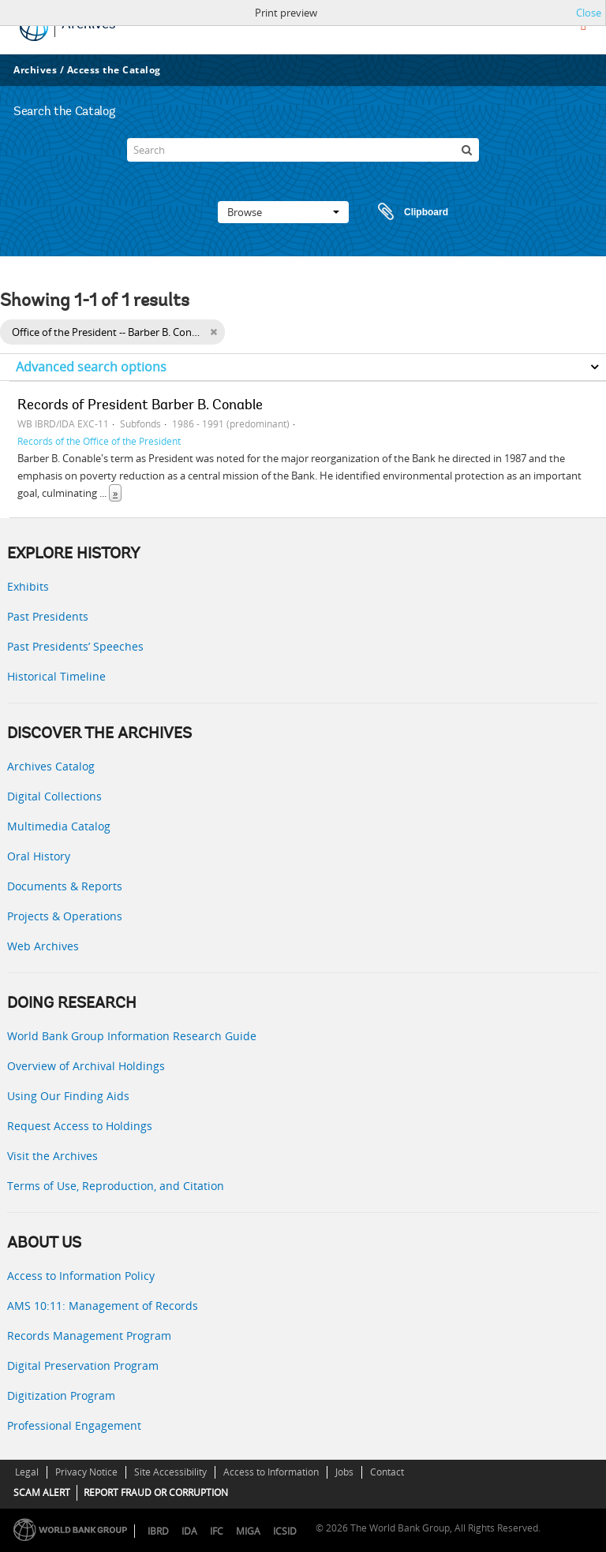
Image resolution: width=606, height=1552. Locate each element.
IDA (189, 1531)
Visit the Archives (52, 1155)
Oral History (38, 856)
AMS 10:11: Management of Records (102, 1305)
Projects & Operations (64, 915)
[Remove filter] (213, 332)
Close (588, 13)
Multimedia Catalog (58, 826)
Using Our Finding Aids (68, 1095)
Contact (387, 1472)
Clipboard (405, 212)
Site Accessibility (170, 1472)
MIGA (248, 1531)
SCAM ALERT (41, 1492)
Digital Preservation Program (83, 1365)
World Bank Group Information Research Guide (131, 1035)
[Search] (302, 150)
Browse (283, 212)
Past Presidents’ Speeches (75, 646)
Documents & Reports (64, 886)
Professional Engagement (74, 1425)
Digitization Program (61, 1395)
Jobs (344, 1472)
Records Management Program (89, 1335)
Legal (27, 1472)
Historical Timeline (56, 676)
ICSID (285, 1531)
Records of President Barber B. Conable (140, 406)
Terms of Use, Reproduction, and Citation (115, 1185)
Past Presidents (47, 616)
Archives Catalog (51, 766)
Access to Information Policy (81, 1275)
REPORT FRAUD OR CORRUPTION (156, 1492)
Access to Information (271, 1472)
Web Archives (43, 945)
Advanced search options (91, 366)
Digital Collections (54, 796)
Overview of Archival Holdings (86, 1065)
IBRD (158, 1531)
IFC (216, 1531)
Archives (35, 69)
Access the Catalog (114, 69)
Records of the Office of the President (99, 441)
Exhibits (28, 586)
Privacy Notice (86, 1472)
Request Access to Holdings (79, 1125)
